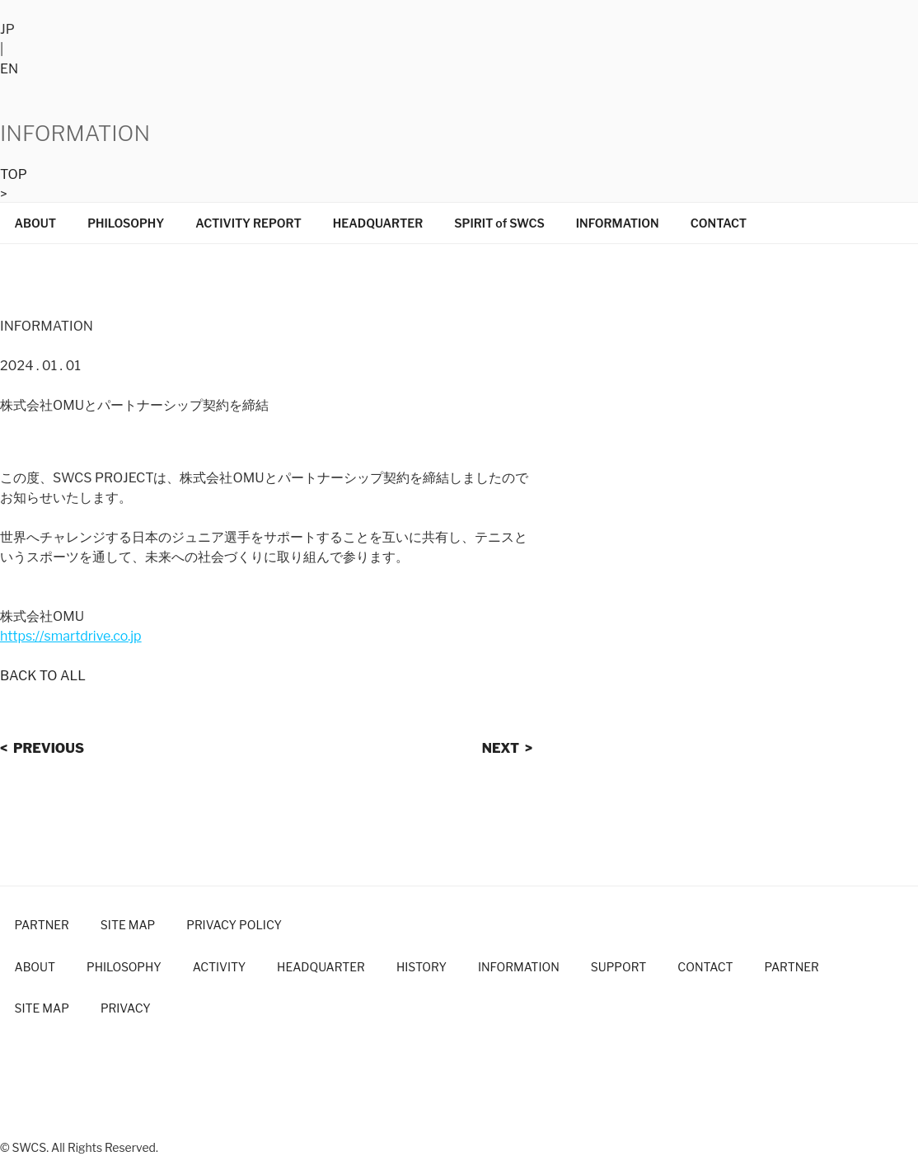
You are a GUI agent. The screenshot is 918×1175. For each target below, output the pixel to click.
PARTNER (42, 925)
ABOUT (36, 223)
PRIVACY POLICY (234, 925)
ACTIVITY (219, 967)
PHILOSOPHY (125, 223)
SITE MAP (128, 925)
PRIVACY (126, 1008)
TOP (13, 174)
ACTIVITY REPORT (248, 223)
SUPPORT (619, 967)
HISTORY (421, 967)
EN (9, 69)
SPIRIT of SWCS (499, 223)
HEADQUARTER (378, 223)
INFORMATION (617, 223)
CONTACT (719, 223)
